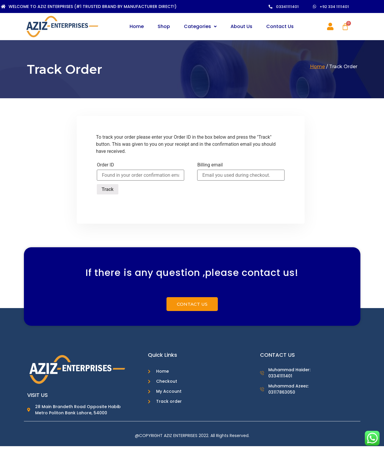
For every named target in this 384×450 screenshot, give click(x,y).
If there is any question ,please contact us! (192, 277)
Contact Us (280, 26)
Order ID (105, 165)
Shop (164, 26)
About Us (241, 26)
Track (107, 189)
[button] (287, 6)
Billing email (210, 165)
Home (137, 26)
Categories (200, 26)
